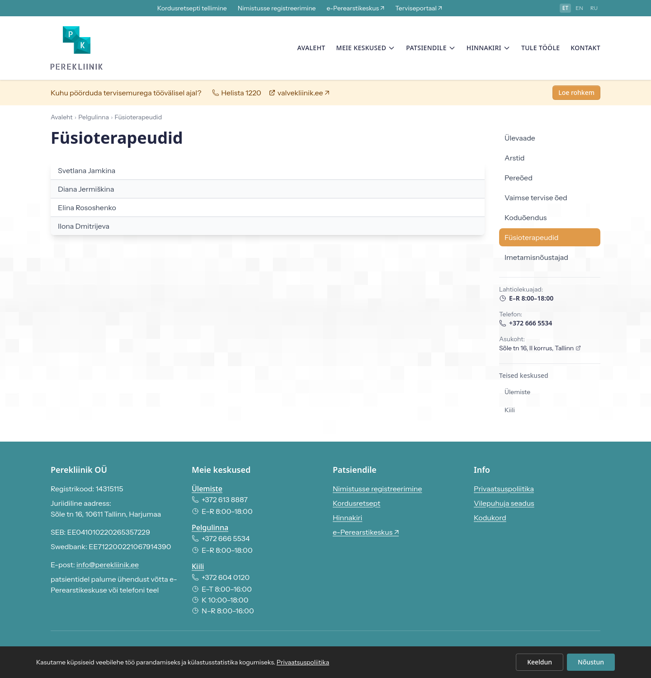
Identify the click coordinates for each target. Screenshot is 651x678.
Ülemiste (517, 394)
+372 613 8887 (220, 499)
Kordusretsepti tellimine (192, 8)
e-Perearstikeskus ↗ (355, 8)
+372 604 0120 (221, 577)
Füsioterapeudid (532, 239)
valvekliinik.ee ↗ (299, 94)
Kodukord (490, 517)
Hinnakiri (488, 48)
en (579, 8)
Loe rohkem (576, 94)
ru (594, 8)
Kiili (510, 412)
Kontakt (585, 48)
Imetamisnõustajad (536, 259)
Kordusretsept (356, 503)
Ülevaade (520, 139)
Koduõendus (526, 219)
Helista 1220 (236, 94)
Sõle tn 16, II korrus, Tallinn (540, 350)
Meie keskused (365, 48)
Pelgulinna (210, 527)
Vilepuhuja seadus (504, 503)
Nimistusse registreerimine (277, 8)
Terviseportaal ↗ (418, 8)
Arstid (515, 159)
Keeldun (539, 662)
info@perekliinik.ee (107, 564)
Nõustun (591, 662)
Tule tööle (540, 48)
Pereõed (519, 179)
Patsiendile (431, 48)
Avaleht (311, 48)
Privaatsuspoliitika (504, 488)
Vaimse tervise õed (536, 199)
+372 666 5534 (525, 324)
